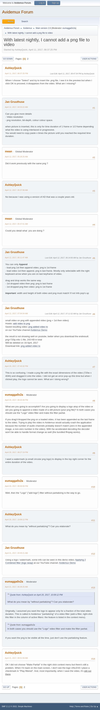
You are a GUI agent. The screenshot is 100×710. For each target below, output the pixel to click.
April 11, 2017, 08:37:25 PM (16, 73)
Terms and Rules (82, 706)
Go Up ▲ (94, 706)
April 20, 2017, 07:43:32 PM (16, 366)
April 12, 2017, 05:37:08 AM (16, 190)
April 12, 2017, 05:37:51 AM (16, 224)
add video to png (21, 323)
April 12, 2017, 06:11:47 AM (16, 258)
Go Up (6, 687)
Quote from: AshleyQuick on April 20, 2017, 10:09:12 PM (36, 595)
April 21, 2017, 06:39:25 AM (16, 587)
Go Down (8, 59)
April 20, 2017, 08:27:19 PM (16, 452)
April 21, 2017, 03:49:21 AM (16, 553)
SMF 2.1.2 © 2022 (9, 706)
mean (8, 151)
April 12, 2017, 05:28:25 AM (16, 157)
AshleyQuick (13, 68)
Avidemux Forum (17, 12)
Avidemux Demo (39, 330)
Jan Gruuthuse (14, 101)
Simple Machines (25, 706)
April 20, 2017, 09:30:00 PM (16, 486)
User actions (89, 59)
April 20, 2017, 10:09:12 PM (16, 520)
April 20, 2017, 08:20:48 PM (16, 400)
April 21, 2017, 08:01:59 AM (16, 658)
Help (71, 706)
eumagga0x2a (69, 28)
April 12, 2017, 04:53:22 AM (16, 107)
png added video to (38, 326)
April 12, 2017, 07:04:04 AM (16, 313)
